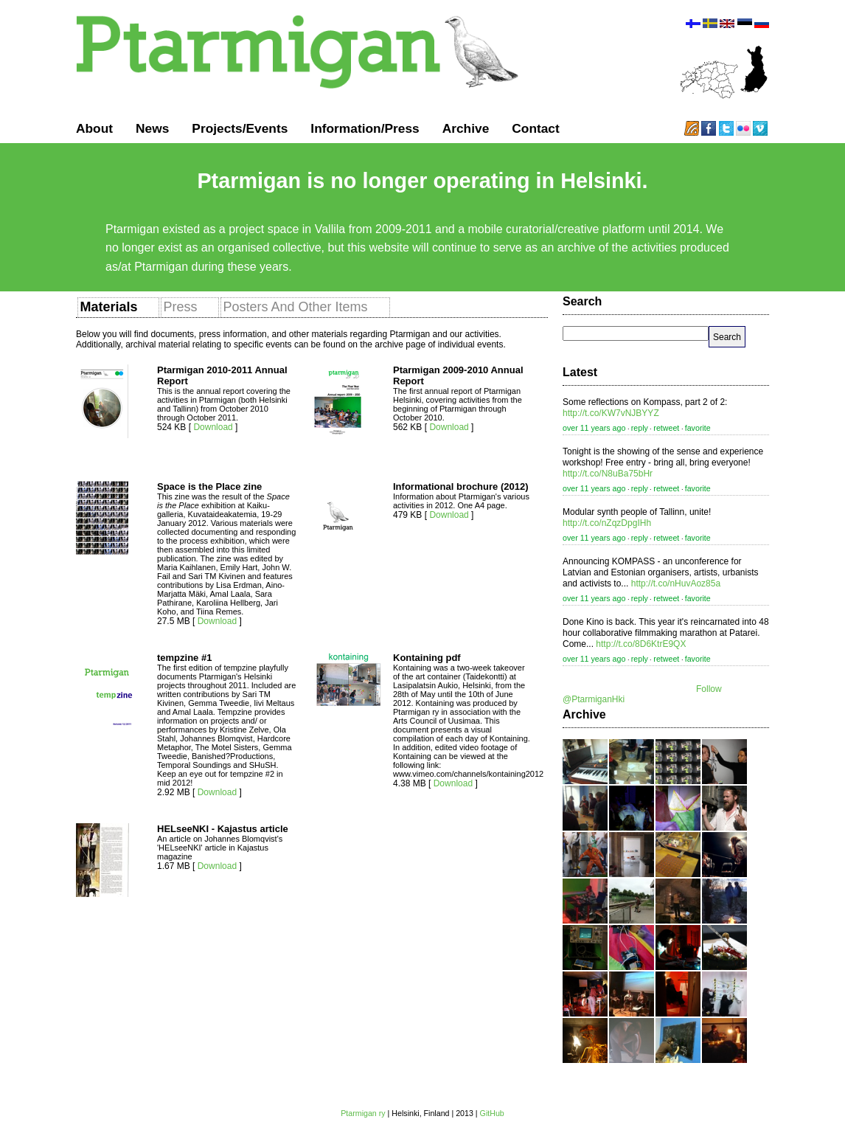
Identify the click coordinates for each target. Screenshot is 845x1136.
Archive (466, 128)
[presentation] (108, 307)
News (152, 128)
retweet (666, 427)
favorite (698, 427)
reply (639, 427)
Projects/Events (240, 128)
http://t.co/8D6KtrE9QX (641, 644)
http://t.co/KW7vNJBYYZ (611, 413)
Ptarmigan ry (363, 1113)
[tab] (118, 306)
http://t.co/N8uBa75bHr (608, 473)
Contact (536, 128)
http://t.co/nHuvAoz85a (675, 583)
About (94, 128)
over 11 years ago (594, 427)
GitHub (492, 1113)
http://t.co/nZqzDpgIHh (607, 523)
